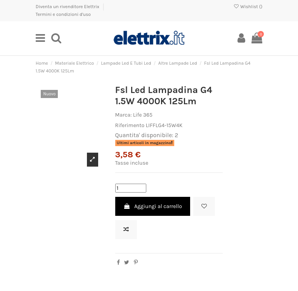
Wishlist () (247, 6)
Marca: (123, 115)
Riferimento (130, 125)
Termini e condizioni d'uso (63, 14)
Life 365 (142, 115)
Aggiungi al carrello (152, 206)
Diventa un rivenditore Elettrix (68, 6)
